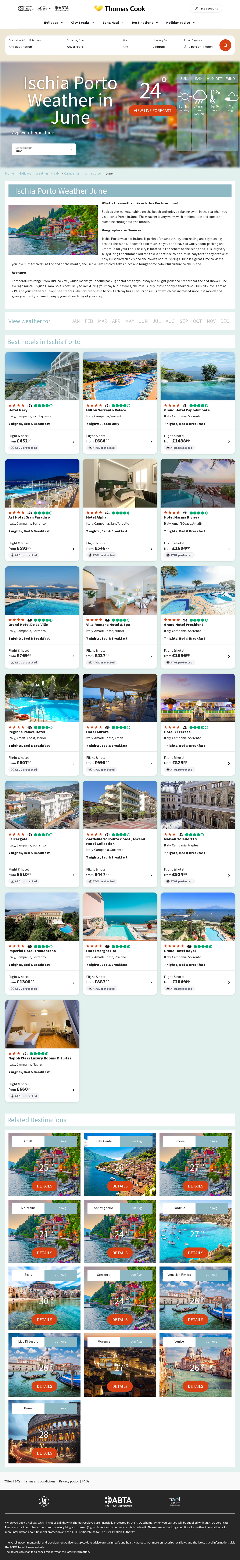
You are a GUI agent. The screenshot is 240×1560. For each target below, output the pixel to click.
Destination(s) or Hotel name (25, 40)
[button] (44, 149)
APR (116, 321)
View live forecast (153, 110)
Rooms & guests (192, 40)
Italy (56, 173)
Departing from (75, 40)
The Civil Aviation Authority (117, 1532)
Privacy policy (69, 1481)
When (126, 40)
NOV (211, 321)
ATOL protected (24, 448)
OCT (197, 321)
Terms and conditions (39, 1481)
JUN (143, 321)
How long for (160, 40)
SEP (184, 321)
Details (44, 1186)
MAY (129, 321)
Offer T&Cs (12, 1481)
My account (206, 8)
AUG (170, 321)
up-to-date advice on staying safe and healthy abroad (112, 1542)
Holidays (25, 173)
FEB (89, 321)
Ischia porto (92, 173)
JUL (157, 321)
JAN (76, 321)
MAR (102, 321)
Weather (42, 173)
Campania (71, 173)
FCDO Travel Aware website (27, 1547)
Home (9, 173)
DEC (225, 321)
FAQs (85, 1481)
